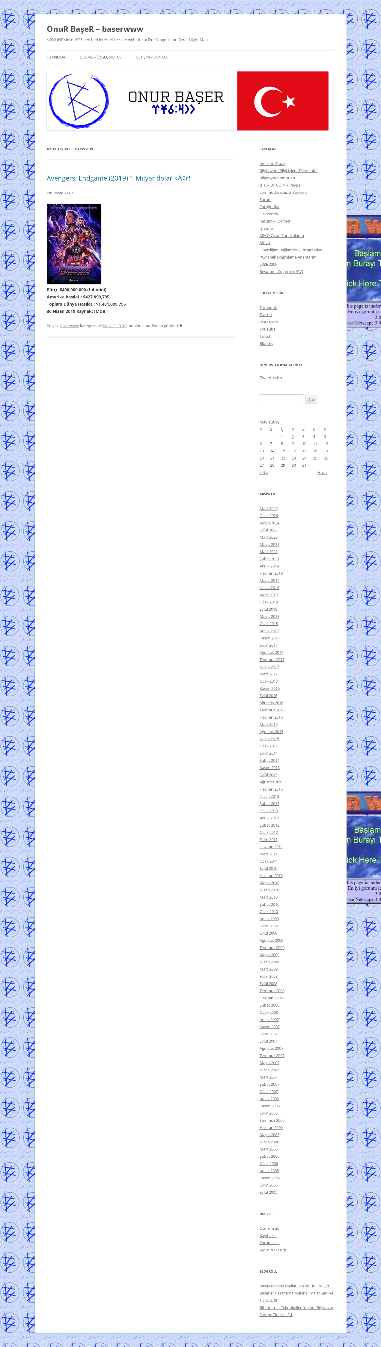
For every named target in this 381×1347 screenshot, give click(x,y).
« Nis (264, 472)
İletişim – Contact (153, 57)
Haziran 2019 (271, 573)
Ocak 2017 (269, 681)
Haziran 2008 (271, 998)
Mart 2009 (269, 969)
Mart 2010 (269, 897)
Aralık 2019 (269, 566)
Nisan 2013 (269, 796)
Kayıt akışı (268, 1235)
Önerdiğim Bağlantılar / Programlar (291, 250)
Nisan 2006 (269, 1142)
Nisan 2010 (269, 890)
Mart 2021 (269, 551)
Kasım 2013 (270, 767)
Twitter (266, 314)
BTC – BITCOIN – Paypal (281, 185)
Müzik (265, 242)
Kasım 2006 (270, 1106)
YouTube (267, 329)
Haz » (322, 472)
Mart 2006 (269, 1149)
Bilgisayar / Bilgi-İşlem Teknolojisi (288, 170)
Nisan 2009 (269, 962)
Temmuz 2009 (272, 947)
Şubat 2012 (269, 825)
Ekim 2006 (269, 1113)
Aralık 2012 (269, 818)
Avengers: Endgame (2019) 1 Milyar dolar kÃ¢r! (118, 177)
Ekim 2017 (269, 645)
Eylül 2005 (268, 1192)
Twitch (265, 336)
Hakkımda (56, 57)
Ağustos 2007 (271, 1048)
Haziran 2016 (271, 717)
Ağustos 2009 (271, 940)
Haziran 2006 (271, 1127)
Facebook (268, 307)
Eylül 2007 (268, 1041)
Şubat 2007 (269, 1084)
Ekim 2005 (269, 1185)
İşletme (266, 228)
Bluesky (266, 343)
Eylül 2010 (268, 868)
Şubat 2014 (269, 760)
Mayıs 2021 (269, 544)
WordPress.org (273, 1250)
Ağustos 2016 (271, 702)
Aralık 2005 (269, 1170)
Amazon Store (272, 163)
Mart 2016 (269, 724)
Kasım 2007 (270, 1026)
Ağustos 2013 (271, 782)
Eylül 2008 (268, 983)
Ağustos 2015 (271, 731)
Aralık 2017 (269, 630)
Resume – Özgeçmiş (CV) (101, 57)
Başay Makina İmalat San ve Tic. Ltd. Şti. (295, 1286)
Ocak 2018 (269, 623)
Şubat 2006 (269, 1156)
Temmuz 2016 (272, 710)
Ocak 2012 (269, 832)
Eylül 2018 (268, 609)
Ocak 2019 (269, 602)
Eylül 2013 (268, 774)
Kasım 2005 (270, 1178)
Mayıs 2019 (269, 580)
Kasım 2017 (270, 638)
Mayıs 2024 (269, 522)
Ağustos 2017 (271, 652)
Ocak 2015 (269, 746)
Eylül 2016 (268, 695)
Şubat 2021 (269, 558)
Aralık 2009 (269, 918)
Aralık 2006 (269, 1098)
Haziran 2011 (271, 846)
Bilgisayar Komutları (277, 178)
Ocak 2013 (269, 810)
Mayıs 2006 (269, 1134)
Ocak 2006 (269, 1163)
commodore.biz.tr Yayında (283, 192)
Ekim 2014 (269, 753)
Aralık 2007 (269, 1019)
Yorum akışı (270, 1242)
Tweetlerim (271, 378)
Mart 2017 (269, 674)
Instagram (269, 322)
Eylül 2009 (268, 933)
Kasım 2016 (270, 688)
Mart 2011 (269, 854)
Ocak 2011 (269, 861)
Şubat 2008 (269, 1005)
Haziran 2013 (271, 789)
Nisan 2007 (269, 1070)
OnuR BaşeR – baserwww (95, 28)
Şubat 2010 (269, 904)
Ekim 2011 (269, 839)
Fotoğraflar (270, 206)
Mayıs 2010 (269, 882)
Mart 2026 (269, 508)
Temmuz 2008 (272, 990)
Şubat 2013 (269, 803)
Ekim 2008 (269, 976)
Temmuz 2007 (272, 1055)
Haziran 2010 (271, 875)
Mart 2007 (269, 1077)
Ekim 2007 (269, 1034)
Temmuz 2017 (272, 659)
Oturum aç (269, 1228)
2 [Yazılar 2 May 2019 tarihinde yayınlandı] (293, 436)
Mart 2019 (269, 594)
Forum (266, 199)
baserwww (69, 325)
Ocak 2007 (269, 1091)
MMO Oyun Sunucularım (282, 235)
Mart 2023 (269, 537)
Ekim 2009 (269, 926)
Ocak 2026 (269, 515)
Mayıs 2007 (269, 1062)
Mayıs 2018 (269, 616)
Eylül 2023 (268, 530)
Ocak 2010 (269, 911)
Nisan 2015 (269, 738)
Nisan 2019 (269, 587)
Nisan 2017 (269, 666)
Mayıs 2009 (269, 954)
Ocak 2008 (269, 1012)
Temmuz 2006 (272, 1120)
